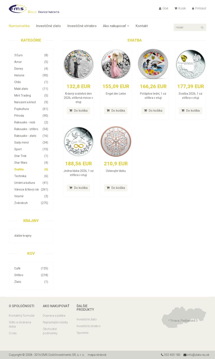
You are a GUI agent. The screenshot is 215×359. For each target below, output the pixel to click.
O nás (13, 333)
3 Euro (31, 55)
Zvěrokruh (31, 203)
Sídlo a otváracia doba (20, 324)
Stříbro (31, 275)
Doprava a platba (54, 315)
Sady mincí (31, 142)
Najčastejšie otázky (55, 322)
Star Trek (31, 156)
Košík (180, 8)
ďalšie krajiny (22, 235)
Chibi (31, 82)
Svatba (31, 169)
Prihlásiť (199, 8)
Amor (31, 62)
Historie (31, 75)
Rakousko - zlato (31, 136)
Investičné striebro (82, 26)
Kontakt (142, 26)
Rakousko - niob (31, 122)
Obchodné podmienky (50, 331)
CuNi (31, 268)
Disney (31, 69)
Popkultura (31, 109)
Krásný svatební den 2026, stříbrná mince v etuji (78, 98)
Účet (163, 8)
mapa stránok (97, 354)
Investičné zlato (48, 26)
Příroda (31, 116)
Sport (31, 149)
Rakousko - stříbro (31, 129)
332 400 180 (170, 354)
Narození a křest (31, 102)
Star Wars (31, 163)
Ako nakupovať (116, 26)
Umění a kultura (31, 183)
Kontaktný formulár (22, 315)
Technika (31, 176)
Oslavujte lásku (116, 170)
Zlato (31, 282)
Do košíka (78, 110)
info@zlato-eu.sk (196, 354)
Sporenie (82, 332)
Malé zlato (31, 89)
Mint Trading (31, 95)
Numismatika (19, 26)
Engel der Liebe (116, 93)
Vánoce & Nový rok (31, 189)
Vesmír (31, 196)
